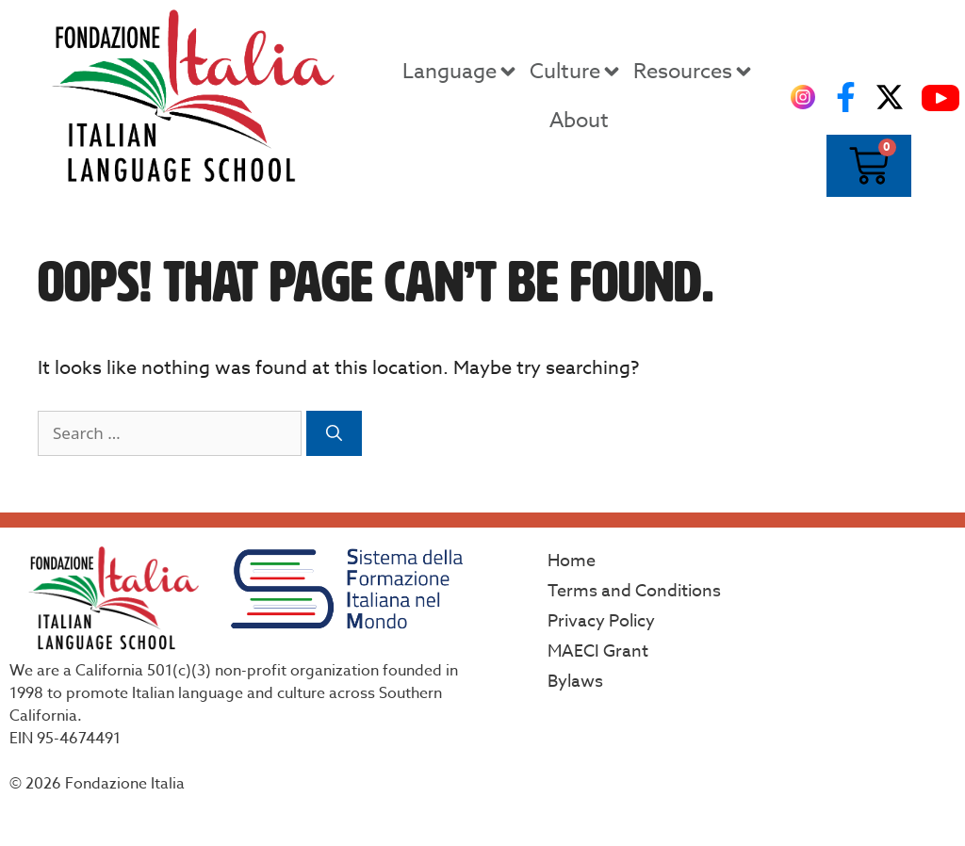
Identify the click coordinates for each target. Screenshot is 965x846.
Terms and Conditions (634, 591)
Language (460, 72)
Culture (576, 72)
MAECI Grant (598, 651)
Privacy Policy (601, 621)
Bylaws (575, 681)
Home (572, 561)
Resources (694, 72)
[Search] (334, 433)
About (579, 121)
